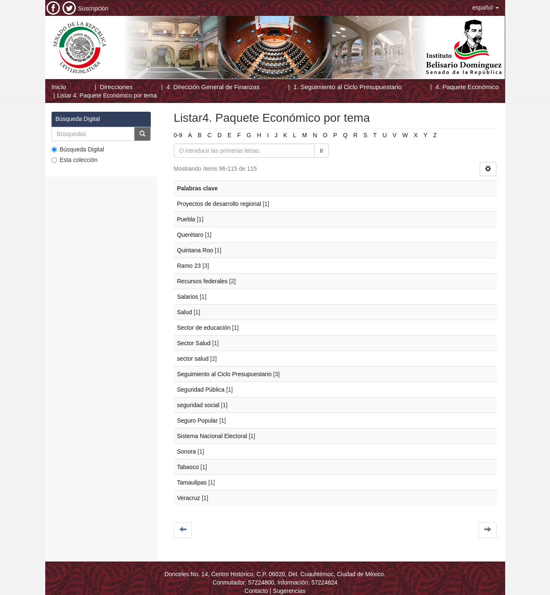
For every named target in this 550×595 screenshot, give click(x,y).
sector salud (193, 358)
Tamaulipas (192, 482)
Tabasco (188, 467)
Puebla (186, 219)
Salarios (188, 296)
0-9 (178, 135)
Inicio (59, 86)
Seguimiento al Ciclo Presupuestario (224, 374)
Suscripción (93, 8)
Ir (321, 150)
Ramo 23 (189, 265)
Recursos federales (202, 281)
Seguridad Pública (201, 389)
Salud (184, 312)
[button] (485, 7)
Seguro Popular (197, 420)
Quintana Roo (195, 250)
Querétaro (190, 234)
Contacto (256, 590)
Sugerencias (289, 590)
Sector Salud (194, 343)
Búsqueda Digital (78, 149)
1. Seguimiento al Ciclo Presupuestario (347, 86)
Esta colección (75, 159)
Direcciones (116, 86)
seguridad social (198, 405)
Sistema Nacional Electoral (212, 436)
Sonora (186, 451)
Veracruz (188, 498)
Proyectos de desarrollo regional (219, 203)
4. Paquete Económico (467, 86)
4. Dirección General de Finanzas (213, 86)
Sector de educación (204, 327)
